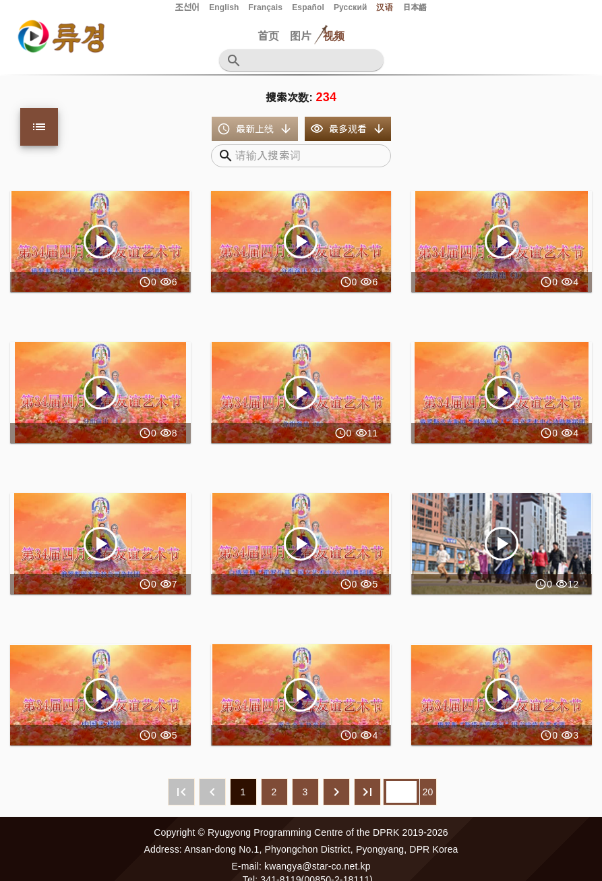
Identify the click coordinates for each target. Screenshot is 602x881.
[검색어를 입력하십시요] (309, 60)
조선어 (187, 7)
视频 (333, 36)
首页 (268, 36)
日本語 (414, 7)
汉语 (384, 7)
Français (266, 7)
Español (308, 7)
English (224, 7)
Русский (350, 7)
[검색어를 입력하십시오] (307, 156)
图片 (300, 36)
